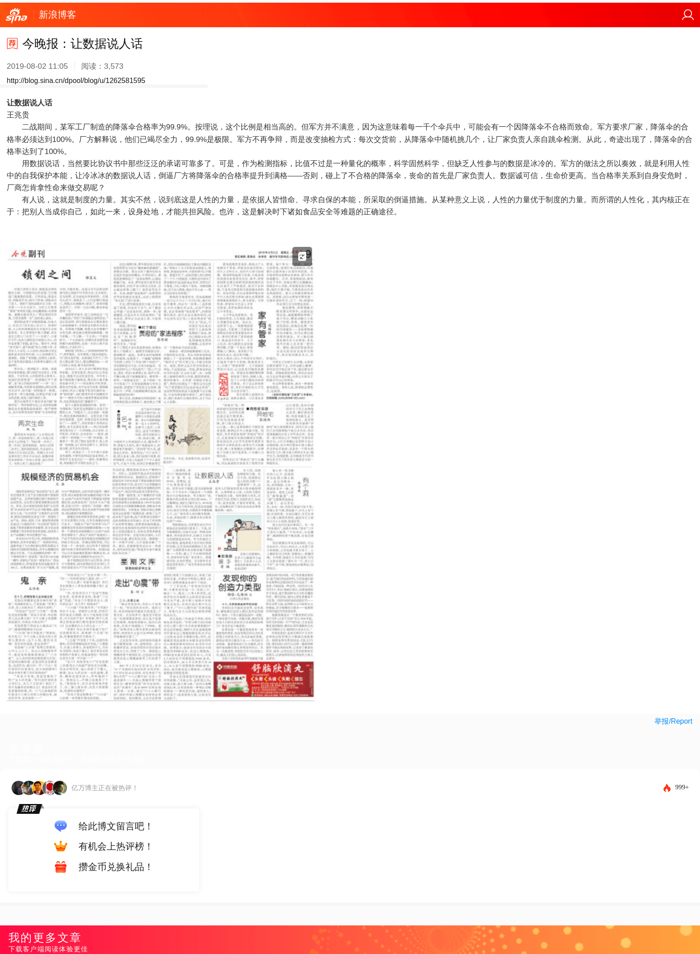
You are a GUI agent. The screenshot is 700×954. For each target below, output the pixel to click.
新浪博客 (57, 14)
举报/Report (673, 721)
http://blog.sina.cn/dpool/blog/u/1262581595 (76, 80)
